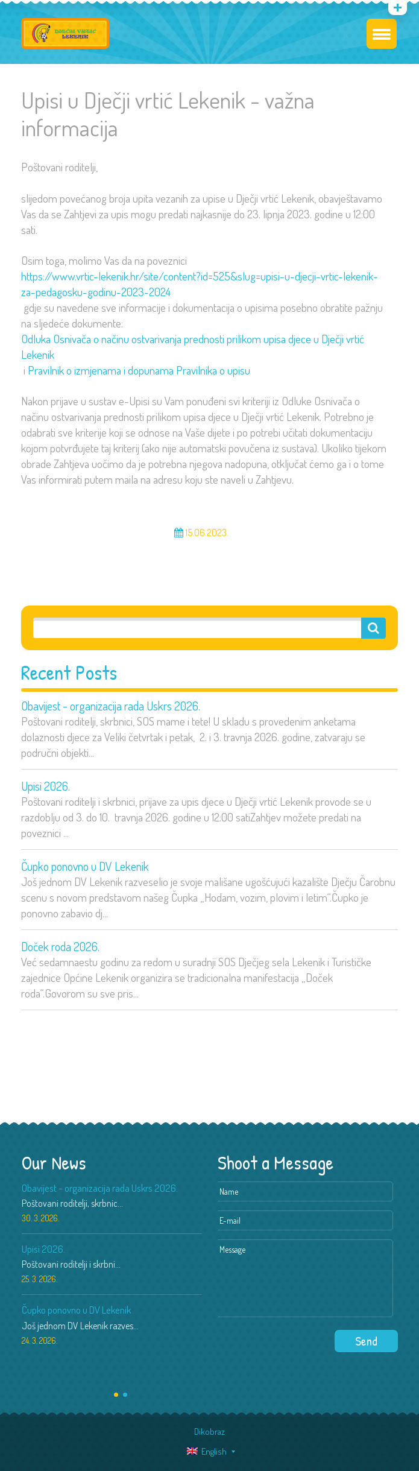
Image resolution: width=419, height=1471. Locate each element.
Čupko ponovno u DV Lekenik (85, 866)
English (207, 1451)
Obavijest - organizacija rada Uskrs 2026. (110, 705)
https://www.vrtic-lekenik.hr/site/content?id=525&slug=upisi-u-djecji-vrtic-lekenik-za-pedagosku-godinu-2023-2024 (199, 283)
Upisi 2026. (45, 786)
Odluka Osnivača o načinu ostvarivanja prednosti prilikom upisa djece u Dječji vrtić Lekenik (192, 346)
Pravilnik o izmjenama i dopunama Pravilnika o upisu (139, 370)
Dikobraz (209, 1431)
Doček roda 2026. (60, 946)
